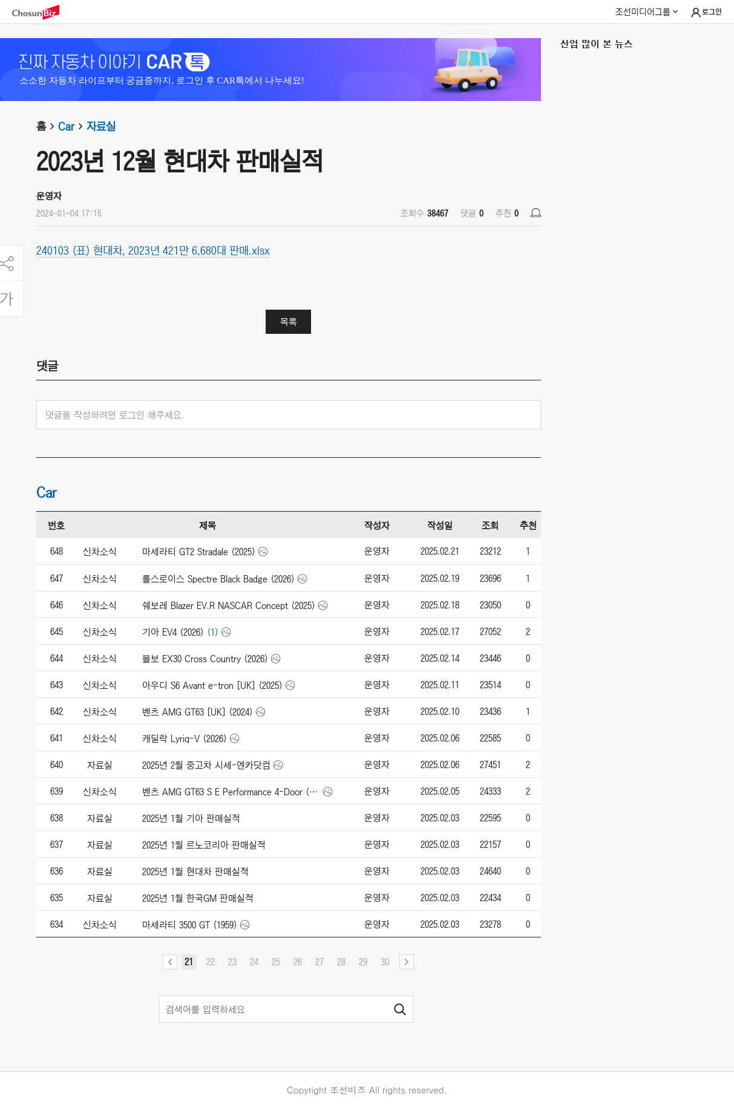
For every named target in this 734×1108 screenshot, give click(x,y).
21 (189, 962)
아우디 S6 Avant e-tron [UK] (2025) (212, 685)
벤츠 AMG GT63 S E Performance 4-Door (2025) (231, 792)
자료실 (101, 126)
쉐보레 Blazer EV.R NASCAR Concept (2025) (228, 605)
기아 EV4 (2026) (173, 632)
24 (254, 962)
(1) (212, 632)
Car (72, 126)
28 (341, 962)
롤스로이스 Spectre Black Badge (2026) (218, 579)
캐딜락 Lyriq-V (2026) (184, 738)
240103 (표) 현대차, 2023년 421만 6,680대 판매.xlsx (153, 250)
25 (276, 962)
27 (319, 962)
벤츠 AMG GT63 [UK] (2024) (197, 712)
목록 (288, 322)
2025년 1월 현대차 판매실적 (195, 871)
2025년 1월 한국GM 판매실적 (198, 898)
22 (210, 962)
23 (232, 962)
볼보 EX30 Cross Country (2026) (205, 659)
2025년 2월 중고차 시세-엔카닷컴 (206, 765)
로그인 (706, 13)
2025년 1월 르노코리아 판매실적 (204, 845)
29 (363, 962)
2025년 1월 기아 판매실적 (191, 818)
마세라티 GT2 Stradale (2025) (198, 552)
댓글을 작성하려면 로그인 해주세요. (114, 415)
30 (385, 962)
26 (297, 962)
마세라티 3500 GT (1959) (189, 925)
